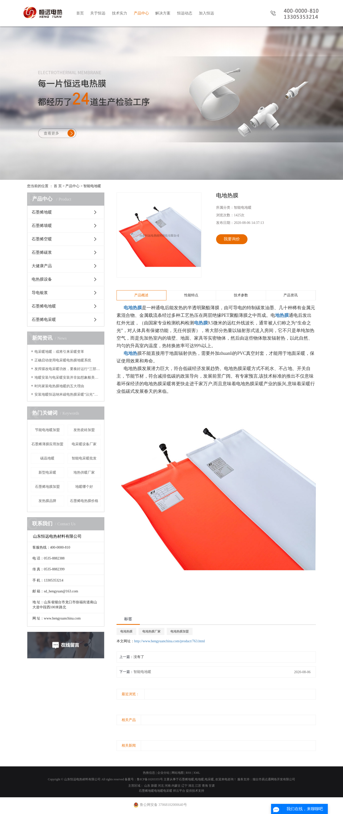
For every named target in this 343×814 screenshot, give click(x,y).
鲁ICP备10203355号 (150, 779)
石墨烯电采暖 (44, 319)
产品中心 (141, 13)
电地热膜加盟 (179, 631)
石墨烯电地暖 (44, 306)
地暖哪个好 (84, 487)
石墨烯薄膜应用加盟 (47, 444)
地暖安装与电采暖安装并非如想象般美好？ (67, 377)
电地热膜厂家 (151, 631)
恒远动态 (184, 13)
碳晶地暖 (47, 458)
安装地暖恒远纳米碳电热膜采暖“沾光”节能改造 (67, 394)
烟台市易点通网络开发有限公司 (274, 779)
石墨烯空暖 (42, 239)
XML (196, 772)
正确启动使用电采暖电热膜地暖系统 (62, 360)
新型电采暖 (47, 472)
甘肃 (212, 785)
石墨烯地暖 (42, 212)
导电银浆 (40, 292)
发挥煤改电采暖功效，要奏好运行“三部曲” (67, 369)
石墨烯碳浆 (42, 252)
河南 (168, 785)
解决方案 (162, 13)
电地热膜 (126, 631)
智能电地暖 (92, 186)
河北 (161, 785)
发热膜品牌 (47, 501)
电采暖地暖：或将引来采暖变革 (59, 352)
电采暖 (209, 779)
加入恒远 (206, 13)
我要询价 (232, 239)
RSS (188, 772)
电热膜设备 (42, 279)
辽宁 (184, 785)
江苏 (198, 785)
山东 (147, 785)
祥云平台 (179, 790)
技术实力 (119, 13)
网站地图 (178, 772)
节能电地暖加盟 (47, 430)
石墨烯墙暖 (42, 225)
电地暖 (199, 779)
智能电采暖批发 (84, 458)
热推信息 (149, 772)
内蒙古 (176, 785)
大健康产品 (42, 266)
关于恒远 (97, 13)
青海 (205, 785)
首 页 (58, 186)
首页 (80, 13)
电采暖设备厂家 (84, 444)
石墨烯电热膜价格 (84, 501)
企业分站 (163, 772)
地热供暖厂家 (84, 472)
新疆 (154, 785)
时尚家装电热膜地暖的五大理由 (59, 386)
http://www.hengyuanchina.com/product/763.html (169, 641)
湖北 (191, 785)
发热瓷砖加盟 (84, 430)
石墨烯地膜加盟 (47, 487)
